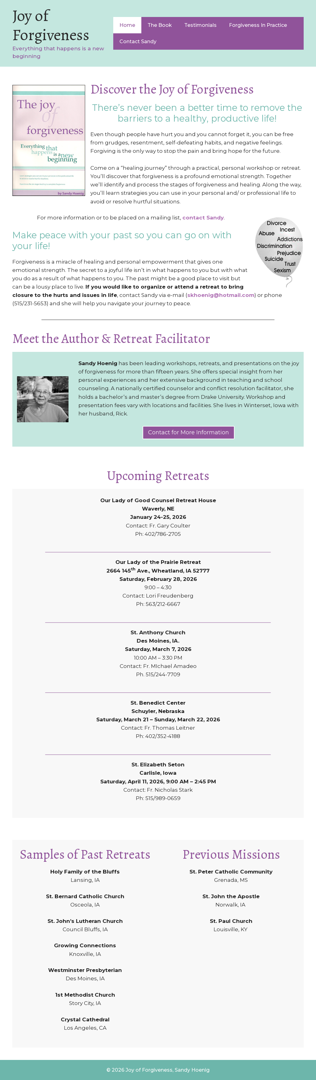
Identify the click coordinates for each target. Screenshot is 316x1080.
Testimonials (200, 25)
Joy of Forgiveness (50, 25)
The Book (160, 25)
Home (127, 25)
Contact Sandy (137, 41)
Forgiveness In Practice (258, 25)
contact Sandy (203, 218)
